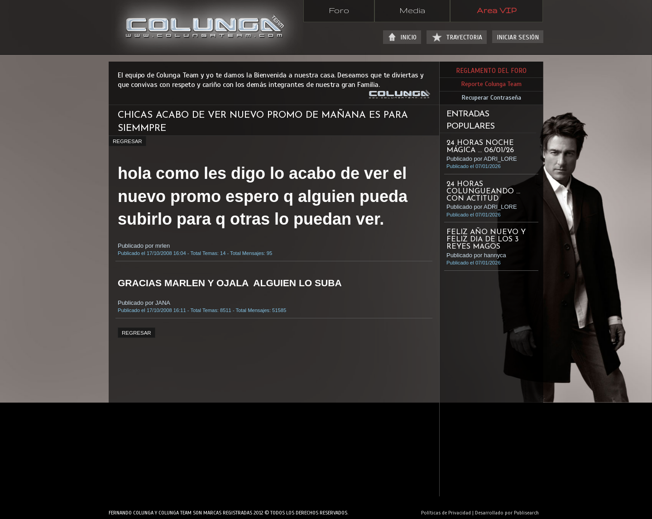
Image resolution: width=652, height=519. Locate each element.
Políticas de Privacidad (446, 512)
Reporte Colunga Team (491, 84)
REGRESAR (127, 141)
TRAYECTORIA (464, 37)
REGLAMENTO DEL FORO (491, 71)
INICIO (408, 37)
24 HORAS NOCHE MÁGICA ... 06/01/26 (480, 146)
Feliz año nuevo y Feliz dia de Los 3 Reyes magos (486, 239)
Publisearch (526, 512)
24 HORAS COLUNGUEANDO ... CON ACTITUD (483, 191)
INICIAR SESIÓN (518, 37)
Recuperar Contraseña (491, 97)
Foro (339, 9)
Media (412, 9)
